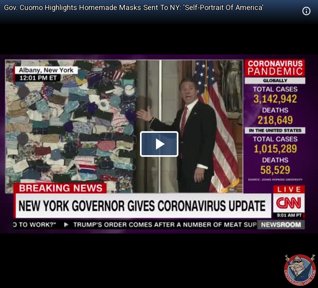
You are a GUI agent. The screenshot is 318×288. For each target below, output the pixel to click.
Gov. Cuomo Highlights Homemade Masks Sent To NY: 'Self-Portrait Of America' (134, 7)
